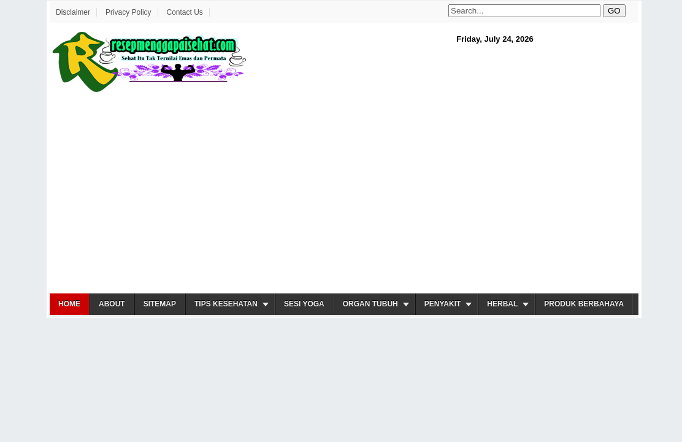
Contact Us (184, 12)
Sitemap (160, 304)
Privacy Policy (128, 12)
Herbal (502, 304)
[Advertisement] (344, 194)
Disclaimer (73, 12)
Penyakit (442, 304)
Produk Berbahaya (584, 304)
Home (69, 304)
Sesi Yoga (304, 304)
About (112, 304)
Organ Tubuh (370, 304)
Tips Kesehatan (226, 304)
